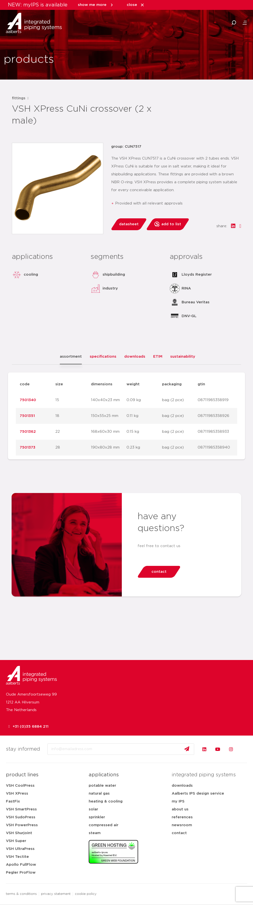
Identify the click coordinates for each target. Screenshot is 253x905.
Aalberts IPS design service (198, 793)
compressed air (103, 825)
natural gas (99, 793)
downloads (182, 785)
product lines (22, 774)
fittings (18, 98)
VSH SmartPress (21, 809)
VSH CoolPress (20, 785)
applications (104, 774)
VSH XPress (17, 793)
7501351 (27, 416)
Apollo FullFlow (21, 864)
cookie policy (86, 894)
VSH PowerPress (22, 825)
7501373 (27, 447)
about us (180, 809)
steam (95, 833)
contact (179, 833)
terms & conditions (21, 894)
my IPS (178, 801)
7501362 (28, 431)
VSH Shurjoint (19, 833)
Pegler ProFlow (21, 872)
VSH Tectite (17, 857)
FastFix (13, 801)
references (182, 817)
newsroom (182, 825)
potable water (102, 785)
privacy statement (56, 894)
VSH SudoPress (20, 817)
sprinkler (97, 817)
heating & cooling (106, 801)
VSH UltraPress (20, 849)
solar (93, 809)
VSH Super (16, 841)
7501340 (28, 400)
